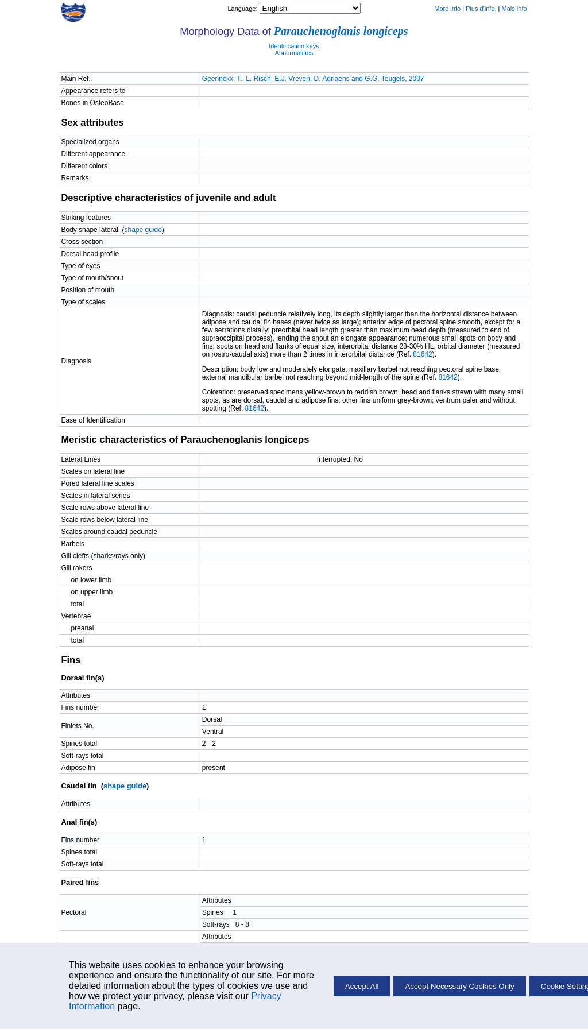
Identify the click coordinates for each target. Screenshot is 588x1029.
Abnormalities (294, 52)
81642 (422, 354)
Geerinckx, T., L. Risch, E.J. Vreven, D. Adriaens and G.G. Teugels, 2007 (313, 79)
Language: (243, 8)
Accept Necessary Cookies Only (459, 986)
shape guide (142, 230)
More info (447, 8)
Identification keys (294, 45)
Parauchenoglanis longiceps (341, 31)
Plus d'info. (481, 8)
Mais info (514, 8)
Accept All (362, 986)
